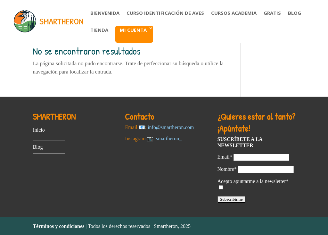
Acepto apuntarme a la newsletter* (253, 181)
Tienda (99, 30)
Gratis (272, 13)
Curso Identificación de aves (165, 13)
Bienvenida (104, 13)
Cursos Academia (234, 13)
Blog (294, 13)
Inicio (39, 130)
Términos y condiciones (58, 226)
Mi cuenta (133, 30)
